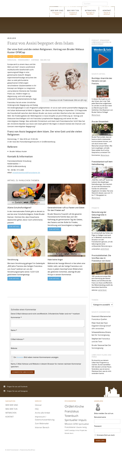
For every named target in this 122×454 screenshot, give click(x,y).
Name (14, 330)
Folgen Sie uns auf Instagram (17, 391)
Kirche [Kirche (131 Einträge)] (79, 406)
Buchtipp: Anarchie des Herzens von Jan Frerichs (102, 81)
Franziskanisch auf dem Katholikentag (102, 163)
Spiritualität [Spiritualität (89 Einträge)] (84, 424)
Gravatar (20, 357)
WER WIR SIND (57, 12)
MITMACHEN (90, 12)
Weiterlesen (96, 115)
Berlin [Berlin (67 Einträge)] (71, 433)
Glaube (16, 56)
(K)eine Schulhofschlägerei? (19, 207)
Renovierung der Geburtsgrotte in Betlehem (99, 215)
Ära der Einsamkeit (100, 121)
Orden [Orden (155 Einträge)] (70, 406)
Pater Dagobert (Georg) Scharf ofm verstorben (101, 326)
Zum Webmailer (42, 423)
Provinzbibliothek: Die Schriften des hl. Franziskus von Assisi (101, 258)
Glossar (38, 405)
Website (14, 348)
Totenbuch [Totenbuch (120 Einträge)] (71, 416)
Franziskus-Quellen (99, 319)
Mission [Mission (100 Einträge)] (69, 423)
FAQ (36, 409)
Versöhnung (12, 259)
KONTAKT (107, 12)
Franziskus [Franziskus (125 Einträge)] (72, 411)
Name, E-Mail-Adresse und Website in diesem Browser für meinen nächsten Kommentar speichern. (46, 365)
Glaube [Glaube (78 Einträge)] (79, 427)
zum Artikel (14, 227)
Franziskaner (26, 10)
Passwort (97, 426)
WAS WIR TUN (73, 12)
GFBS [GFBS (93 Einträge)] (75, 423)
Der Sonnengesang (102, 335)
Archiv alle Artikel (42, 412)
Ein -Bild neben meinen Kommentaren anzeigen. (36, 357)
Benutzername (100, 417)
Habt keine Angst (55, 259)
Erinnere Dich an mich (105, 435)
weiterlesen (105, 249)
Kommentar (16, 317)
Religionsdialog (26, 56)
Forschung (11, 60)
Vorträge (35, 60)
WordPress (31, 450)
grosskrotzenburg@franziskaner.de (26, 172)
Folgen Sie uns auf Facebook (17, 386)
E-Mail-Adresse (17, 339)
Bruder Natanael (98, 345)
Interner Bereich (42, 427)
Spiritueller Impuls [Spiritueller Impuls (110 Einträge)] (76, 420)
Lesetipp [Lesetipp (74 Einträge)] (72, 430)
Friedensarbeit (24, 60)
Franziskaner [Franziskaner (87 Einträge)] (70, 427)
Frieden (10, 56)
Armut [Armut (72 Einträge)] (77, 430)
